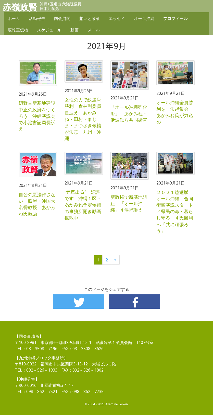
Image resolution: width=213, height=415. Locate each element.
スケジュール (49, 30)
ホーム (14, 18)
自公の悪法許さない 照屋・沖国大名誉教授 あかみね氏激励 (37, 204)
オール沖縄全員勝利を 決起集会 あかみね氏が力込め (174, 112)
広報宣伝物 (18, 30)
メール (93, 30)
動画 (74, 30)
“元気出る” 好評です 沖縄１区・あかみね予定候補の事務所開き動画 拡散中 (85, 205)
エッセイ (117, 18)
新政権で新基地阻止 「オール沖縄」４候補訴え (128, 203)
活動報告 (37, 18)
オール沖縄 (144, 18)
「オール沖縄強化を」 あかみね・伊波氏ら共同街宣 (128, 113)
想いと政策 (89, 18)
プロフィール (175, 18)
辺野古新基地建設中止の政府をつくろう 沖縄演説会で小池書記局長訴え (37, 116)
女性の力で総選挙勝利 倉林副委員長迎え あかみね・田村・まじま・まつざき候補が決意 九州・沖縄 (83, 119)
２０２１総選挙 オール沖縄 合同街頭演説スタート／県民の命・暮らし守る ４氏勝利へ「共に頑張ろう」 (174, 211)
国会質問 (62, 18)
